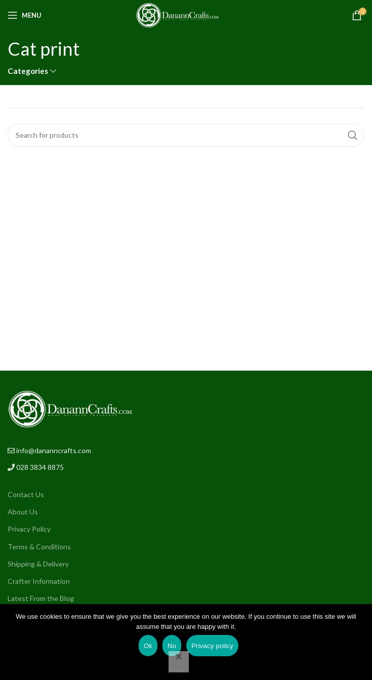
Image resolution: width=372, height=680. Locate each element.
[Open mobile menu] (25, 15)
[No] (179, 661)
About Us (23, 511)
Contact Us (26, 494)
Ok (148, 646)
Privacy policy (212, 646)
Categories (28, 71)
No (172, 646)
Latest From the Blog (41, 598)
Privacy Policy (29, 529)
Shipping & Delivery (38, 563)
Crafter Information (39, 581)
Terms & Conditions (39, 546)
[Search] (186, 135)
